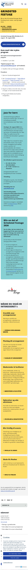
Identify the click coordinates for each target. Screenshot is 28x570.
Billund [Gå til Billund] (3, 26)
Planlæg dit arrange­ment (12, 358)
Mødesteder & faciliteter (12, 391)
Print (9, 500)
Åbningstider (5, 541)
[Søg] (22, 4)
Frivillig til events (10, 450)
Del (3, 500)
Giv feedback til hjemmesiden (9, 557)
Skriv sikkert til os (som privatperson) (12, 527)
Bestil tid (4, 539)
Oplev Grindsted (14, 80)
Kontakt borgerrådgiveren (9, 545)
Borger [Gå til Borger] (9, 26)
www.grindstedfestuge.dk (11, 44)
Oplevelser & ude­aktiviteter (13, 419)
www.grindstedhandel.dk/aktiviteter (14, 85)
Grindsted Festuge (10, 78)
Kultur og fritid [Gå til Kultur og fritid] (7, 28)
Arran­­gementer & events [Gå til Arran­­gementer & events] (9, 29)
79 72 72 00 (4, 522)
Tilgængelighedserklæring (8, 554)
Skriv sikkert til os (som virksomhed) (11, 529)
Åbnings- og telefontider (8, 524)
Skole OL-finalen (9, 475)
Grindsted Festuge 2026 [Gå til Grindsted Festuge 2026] (8, 31)
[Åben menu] (26, 4)
